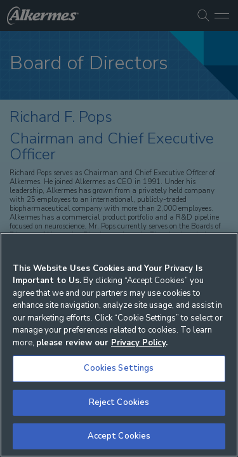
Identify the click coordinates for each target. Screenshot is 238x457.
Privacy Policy (138, 342)
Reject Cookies (119, 402)
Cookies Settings (119, 368)
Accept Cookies (119, 436)
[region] (119, 344)
